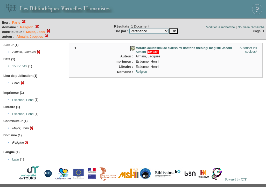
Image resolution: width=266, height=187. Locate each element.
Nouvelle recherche (251, 27)
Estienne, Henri (22, 100)
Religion (141, 72)
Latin (15, 159)
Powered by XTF (236, 179)
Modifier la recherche (220, 27)
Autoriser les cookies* (248, 50)
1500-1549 (19, 66)
